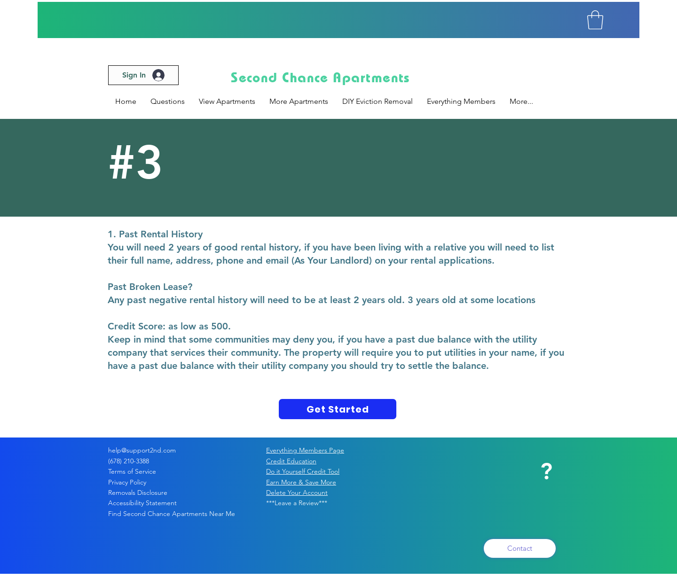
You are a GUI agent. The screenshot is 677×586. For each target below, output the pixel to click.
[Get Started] (337, 409)
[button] (595, 19)
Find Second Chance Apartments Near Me (171, 513)
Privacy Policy (136, 482)
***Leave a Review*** (296, 503)
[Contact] (520, 548)
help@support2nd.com (142, 450)
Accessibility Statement (142, 503)
